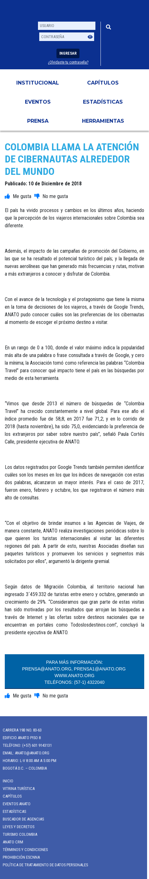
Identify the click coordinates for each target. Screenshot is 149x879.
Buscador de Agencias (20, 819)
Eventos (38, 102)
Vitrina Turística (16, 788)
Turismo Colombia (17, 834)
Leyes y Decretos (16, 826)
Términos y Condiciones (22, 849)
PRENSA (37, 121)
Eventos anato (14, 803)
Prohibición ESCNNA (18, 857)
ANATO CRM (10, 842)
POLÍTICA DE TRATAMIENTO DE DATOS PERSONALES (43, 864)
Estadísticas (103, 102)
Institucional (37, 83)
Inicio (5, 781)
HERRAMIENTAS (103, 121)
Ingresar (68, 53)
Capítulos (103, 83)
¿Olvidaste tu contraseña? (68, 62)
